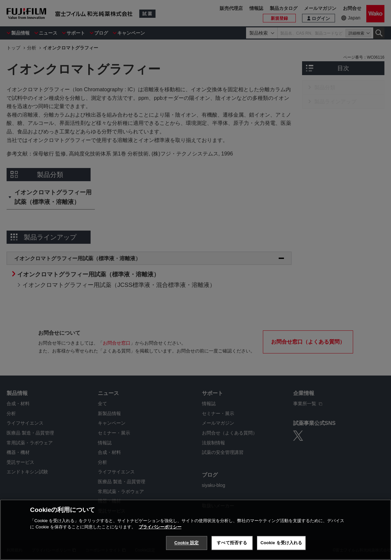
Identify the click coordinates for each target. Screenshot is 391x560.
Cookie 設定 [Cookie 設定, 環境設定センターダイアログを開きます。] (186, 542)
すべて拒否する (232, 542)
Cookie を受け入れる (281, 542)
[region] (195, 529)
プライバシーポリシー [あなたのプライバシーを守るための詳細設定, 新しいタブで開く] (160, 526)
